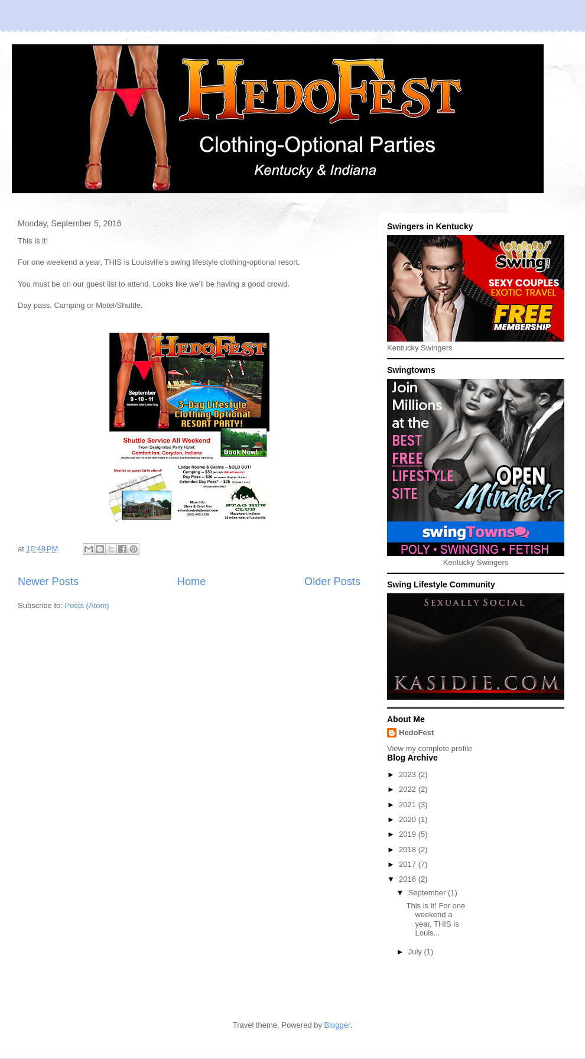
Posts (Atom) (87, 605)
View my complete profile (429, 748)
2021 (408, 804)
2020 (408, 819)
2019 (408, 834)
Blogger (337, 1025)
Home (191, 581)
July (416, 951)
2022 (408, 789)
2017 (408, 864)
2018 (408, 849)
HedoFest (416, 732)
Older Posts (332, 581)
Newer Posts (48, 581)
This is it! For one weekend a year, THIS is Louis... (435, 919)
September (428, 892)
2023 (408, 774)
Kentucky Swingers (420, 347)
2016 (408, 879)
